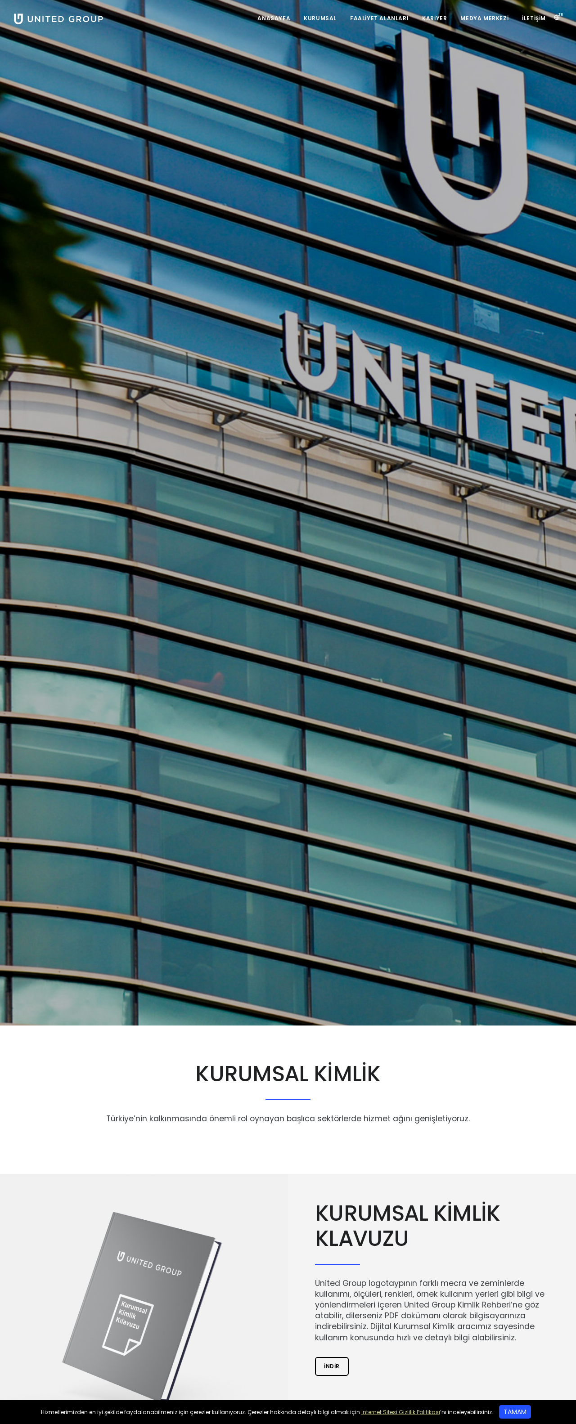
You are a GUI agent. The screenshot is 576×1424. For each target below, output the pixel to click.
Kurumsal (320, 18)
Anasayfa (273, 18)
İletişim (534, 18)
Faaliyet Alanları (379, 18)
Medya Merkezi (484, 18)
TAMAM (515, 1411)
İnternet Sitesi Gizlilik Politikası (400, 1412)
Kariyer (434, 18)
